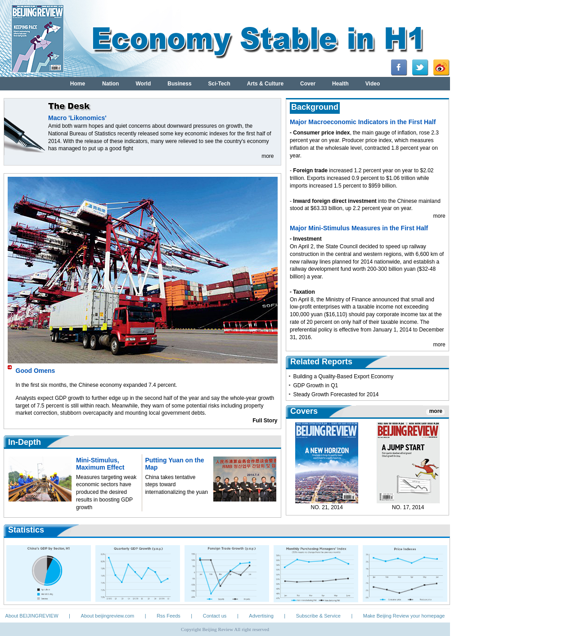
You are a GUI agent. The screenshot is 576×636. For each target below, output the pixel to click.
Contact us (215, 615)
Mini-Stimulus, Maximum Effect (100, 464)
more (267, 156)
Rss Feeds (168, 615)
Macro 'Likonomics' (77, 117)
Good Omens (35, 370)
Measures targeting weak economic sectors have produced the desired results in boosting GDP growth (106, 492)
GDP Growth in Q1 (315, 385)
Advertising (261, 615)
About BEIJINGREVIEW (31, 615)
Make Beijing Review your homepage (404, 615)
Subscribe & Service (318, 615)
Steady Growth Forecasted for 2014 (335, 394)
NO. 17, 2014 (408, 507)
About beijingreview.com (108, 615)
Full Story (264, 420)
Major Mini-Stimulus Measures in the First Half (359, 228)
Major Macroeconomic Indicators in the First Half (363, 121)
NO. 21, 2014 (327, 507)
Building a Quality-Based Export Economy (343, 376)
